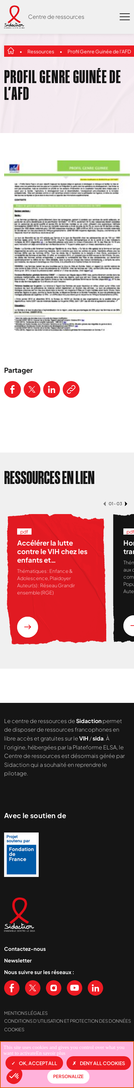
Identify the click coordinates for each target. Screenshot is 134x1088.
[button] (14, 1076)
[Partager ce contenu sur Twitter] (32, 389)
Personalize (68, 1076)
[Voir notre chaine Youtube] (74, 988)
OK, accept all (34, 1063)
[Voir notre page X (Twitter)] (32, 988)
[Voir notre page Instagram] (53, 988)
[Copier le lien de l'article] (71, 389)
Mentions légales (26, 1013)
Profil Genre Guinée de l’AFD (99, 51)
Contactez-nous (25, 948)
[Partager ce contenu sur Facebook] (12, 389)
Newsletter (18, 960)
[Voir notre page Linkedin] (95, 988)
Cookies (14, 1029)
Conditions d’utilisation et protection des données (67, 1021)
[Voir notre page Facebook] (12, 988)
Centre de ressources (56, 16)
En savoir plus (50, 1053)
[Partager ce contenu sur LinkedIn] (51, 389)
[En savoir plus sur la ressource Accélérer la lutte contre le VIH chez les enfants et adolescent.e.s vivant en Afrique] (27, 627)
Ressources (40, 51)
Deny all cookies (98, 1063)
